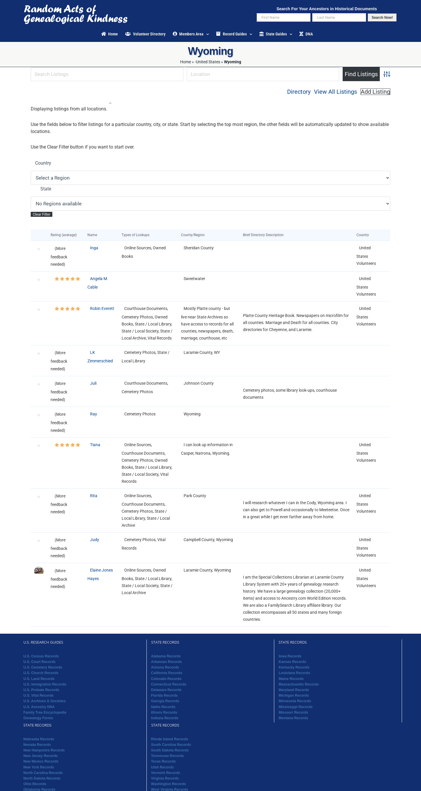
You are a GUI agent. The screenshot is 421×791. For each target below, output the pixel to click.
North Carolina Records (43, 773)
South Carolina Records (171, 745)
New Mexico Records (40, 761)
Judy (94, 539)
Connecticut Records (169, 684)
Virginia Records (165, 778)
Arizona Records (165, 667)
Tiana (95, 444)
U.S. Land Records (39, 679)
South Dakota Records (170, 750)
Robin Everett (102, 308)
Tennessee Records (167, 756)
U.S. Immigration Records (44, 684)
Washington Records (168, 784)
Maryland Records (294, 690)
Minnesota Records (295, 701)
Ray (93, 414)
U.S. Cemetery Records (42, 667)
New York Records (38, 767)
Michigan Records (294, 695)
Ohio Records (34, 784)
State (45, 189)
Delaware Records (166, 690)
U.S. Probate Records (41, 690)
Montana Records (293, 718)
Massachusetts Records (299, 684)
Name (93, 235)
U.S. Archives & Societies (44, 701)
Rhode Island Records (169, 739)
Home (185, 61)
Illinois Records (164, 712)
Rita (93, 495)
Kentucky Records (294, 667)
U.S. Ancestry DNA (39, 707)
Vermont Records (165, 773)
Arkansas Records (166, 662)
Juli (93, 383)
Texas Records (163, 761)
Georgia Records (165, 701)
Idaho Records (163, 707)
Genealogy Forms (38, 718)
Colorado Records (166, 679)
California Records (166, 673)
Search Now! (382, 18)
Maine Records (291, 679)
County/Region (194, 235)
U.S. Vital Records (38, 695)
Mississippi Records (296, 707)
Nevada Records (37, 745)
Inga (94, 248)
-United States (207, 61)
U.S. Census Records (41, 656)
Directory (298, 91)
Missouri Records (293, 712)
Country (43, 163)
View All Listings (335, 91)
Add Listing (375, 91)
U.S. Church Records (40, 673)
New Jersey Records (40, 756)
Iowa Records (290, 656)
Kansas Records (292, 662)
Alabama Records (166, 656)
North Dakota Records (42, 778)
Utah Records (162, 767)
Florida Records (164, 695)
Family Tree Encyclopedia (44, 712)
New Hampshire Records (44, 750)
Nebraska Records (38, 739)
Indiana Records (164, 718)
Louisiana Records (294, 673)
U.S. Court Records (39, 662)
